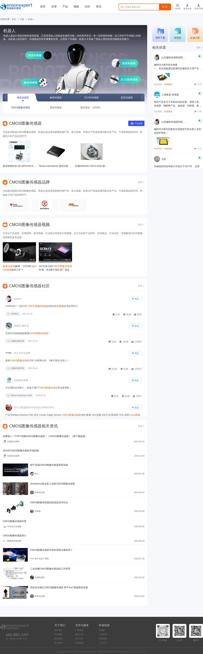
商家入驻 (79, 634)
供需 (54, 6)
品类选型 (103, 638)
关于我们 (58, 630)
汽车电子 (15, 314)
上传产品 (103, 643)
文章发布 (103, 634)
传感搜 (102, 630)
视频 (76, 6)
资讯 (98, 6)
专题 (22, 19)
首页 (43, 6)
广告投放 (79, 630)
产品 (65, 6)
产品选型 (136, 123)
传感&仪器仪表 (17, 341)
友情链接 (79, 643)
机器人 (31, 19)
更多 (141, 182)
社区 (87, 6)
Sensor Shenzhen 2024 (21, 395)
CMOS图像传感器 (20, 107)
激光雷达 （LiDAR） (91, 107)
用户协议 (79, 638)
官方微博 (58, 643)
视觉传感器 (56, 107)
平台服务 (58, 634)
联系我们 (58, 638)
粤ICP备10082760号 (137, 652)
